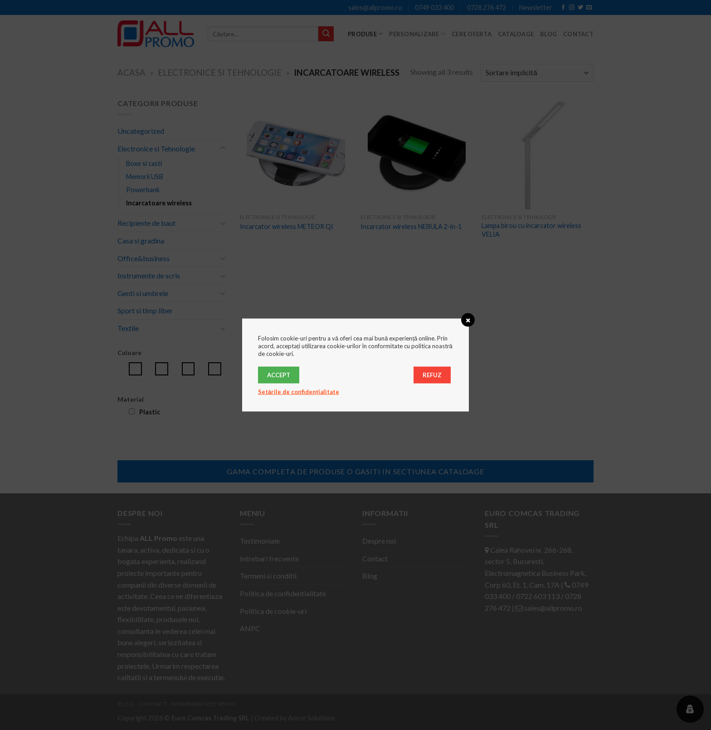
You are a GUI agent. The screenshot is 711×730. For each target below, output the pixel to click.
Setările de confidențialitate (298, 391)
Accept (278, 375)
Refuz (432, 375)
